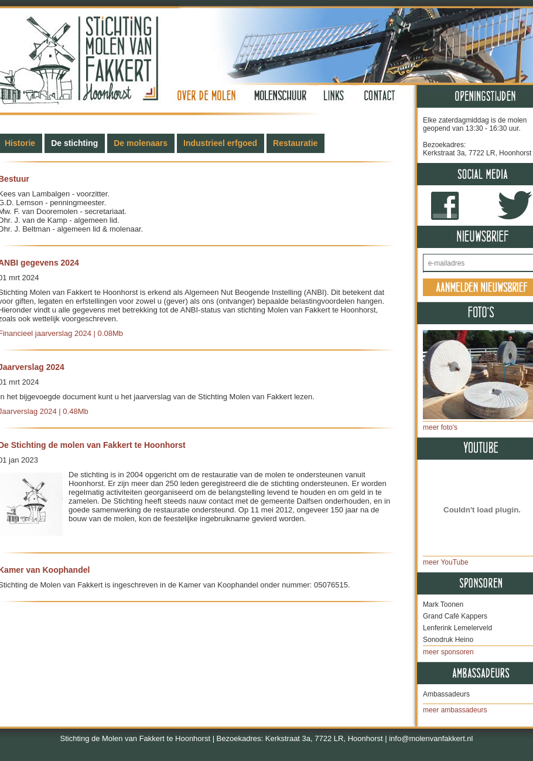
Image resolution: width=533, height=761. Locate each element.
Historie (20, 143)
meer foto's (440, 427)
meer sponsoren (448, 652)
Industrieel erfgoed (220, 143)
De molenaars (141, 143)
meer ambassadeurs (455, 710)
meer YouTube (446, 562)
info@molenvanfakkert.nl (431, 738)
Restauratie (295, 143)
